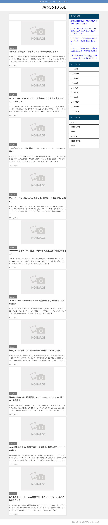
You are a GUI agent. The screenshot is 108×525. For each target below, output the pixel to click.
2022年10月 (75, 111)
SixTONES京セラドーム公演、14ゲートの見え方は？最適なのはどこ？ (37, 252)
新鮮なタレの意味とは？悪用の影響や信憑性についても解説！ (35, 350)
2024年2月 (75, 69)
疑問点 (73, 145)
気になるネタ (13, 48)
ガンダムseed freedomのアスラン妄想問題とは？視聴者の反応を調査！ (37, 302)
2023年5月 (75, 88)
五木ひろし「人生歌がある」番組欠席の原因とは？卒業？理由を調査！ (37, 200)
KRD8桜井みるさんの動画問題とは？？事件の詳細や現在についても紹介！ (37, 449)
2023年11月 (75, 74)
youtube (74, 122)
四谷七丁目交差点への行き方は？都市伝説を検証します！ (33, 51)
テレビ (73, 131)
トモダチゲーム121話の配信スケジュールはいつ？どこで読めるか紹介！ (37, 150)
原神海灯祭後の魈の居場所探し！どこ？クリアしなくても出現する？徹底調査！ (36, 399)
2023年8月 (75, 78)
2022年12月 (75, 102)
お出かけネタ (76, 127)
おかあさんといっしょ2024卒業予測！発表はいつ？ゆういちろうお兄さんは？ (37, 499)
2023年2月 (75, 92)
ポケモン (74, 136)
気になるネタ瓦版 (54, 7)
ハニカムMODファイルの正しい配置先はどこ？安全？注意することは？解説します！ (37, 100)
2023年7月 (75, 83)
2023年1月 (75, 97)
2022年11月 (75, 106)
